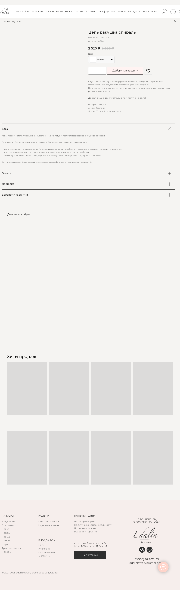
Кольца (69, 11)
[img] (142, 550)
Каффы (49, 11)
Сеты (41, 545)
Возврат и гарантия (86, 531)
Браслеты (38, 11)
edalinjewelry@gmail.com (146, 562)
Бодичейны (22, 11)
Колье (59, 11)
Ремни (79, 11)
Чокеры (121, 11)
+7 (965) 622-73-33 (146, 559)
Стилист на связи (48, 521)
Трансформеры (106, 11)
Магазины (44, 556)
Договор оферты (84, 521)
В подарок (134, 11)
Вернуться (14, 21)
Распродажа (150, 11)
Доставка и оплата (85, 528)
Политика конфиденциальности (93, 525)
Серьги (90, 11)
